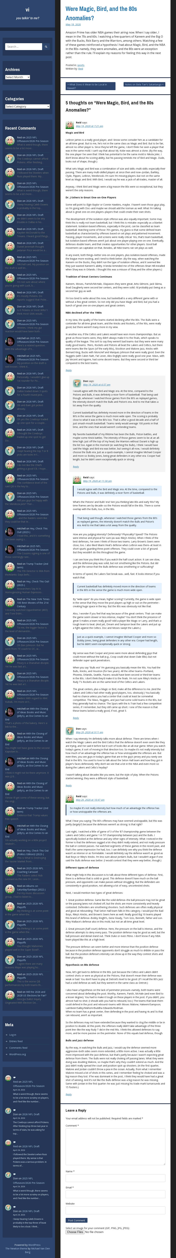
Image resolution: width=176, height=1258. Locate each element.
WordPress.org (17, 1054)
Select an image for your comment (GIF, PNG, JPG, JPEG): (98, 1228)
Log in (12, 1034)
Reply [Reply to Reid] (69, 370)
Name (70, 1171)
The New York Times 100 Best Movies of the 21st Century (33, 602)
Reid (15, 1081)
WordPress (34, 1245)
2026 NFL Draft (34, 155)
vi (27, 9)
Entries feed (16, 1041)
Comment (72, 1125)
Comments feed (18, 1047)
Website (70, 1203)
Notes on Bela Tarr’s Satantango (143, 84)
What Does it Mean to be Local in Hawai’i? (87, 86)
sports (80, 65)
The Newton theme (16, 1248)
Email (70, 1187)
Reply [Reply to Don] (76, 466)
